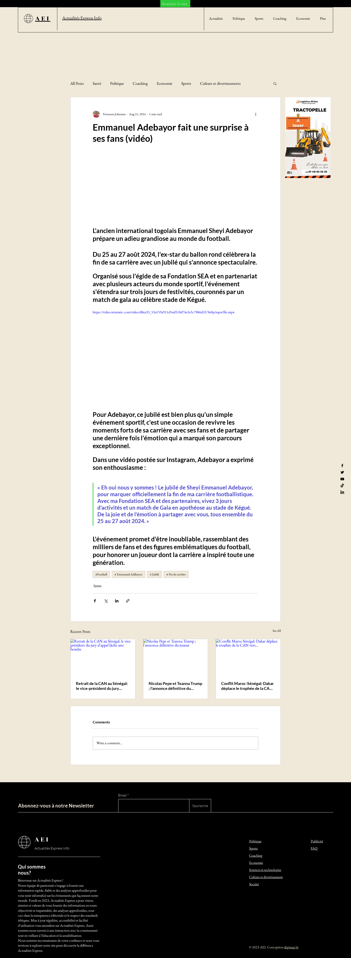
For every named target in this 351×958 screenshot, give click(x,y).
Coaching (140, 83)
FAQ (314, 848)
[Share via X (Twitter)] (106, 601)
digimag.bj (291, 947)
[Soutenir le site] (175, 3)
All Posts (77, 83)
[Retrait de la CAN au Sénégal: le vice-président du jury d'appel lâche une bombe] (103, 657)
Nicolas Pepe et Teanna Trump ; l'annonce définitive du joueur (175, 686)
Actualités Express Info (51, 848)
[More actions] (255, 114)
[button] (275, 83)
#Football (101, 574)
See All (277, 631)
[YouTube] (342, 479)
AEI (42, 839)
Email (122, 795)
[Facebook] (342, 465)
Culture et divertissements (220, 83)
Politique (117, 83)
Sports (186, 83)
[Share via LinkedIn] (117, 601)
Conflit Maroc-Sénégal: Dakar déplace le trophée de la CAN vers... (247, 686)
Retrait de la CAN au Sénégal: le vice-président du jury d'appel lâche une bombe (102, 686)
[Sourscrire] (200, 805)
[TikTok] (342, 485)
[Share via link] (128, 601)
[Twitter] (342, 472)
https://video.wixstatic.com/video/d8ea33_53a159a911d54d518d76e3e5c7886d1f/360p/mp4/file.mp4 (163, 312)
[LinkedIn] (342, 492)
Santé (97, 83)
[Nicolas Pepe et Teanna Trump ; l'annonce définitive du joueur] (175, 657)
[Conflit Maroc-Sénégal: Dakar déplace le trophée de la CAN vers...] (248, 657)
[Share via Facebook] (95, 601)
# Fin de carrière (176, 574)
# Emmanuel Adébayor (128, 574)
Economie (164, 83)
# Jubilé (154, 574)
